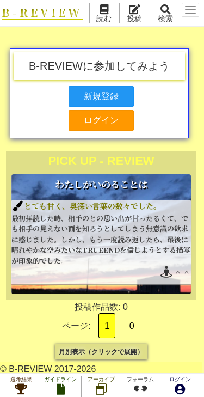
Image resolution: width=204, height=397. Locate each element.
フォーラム (140, 385)
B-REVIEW (43, 13)
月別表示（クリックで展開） (101, 351)
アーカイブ (101, 386)
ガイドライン (60, 386)
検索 (166, 14)
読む (105, 14)
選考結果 (21, 386)
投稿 (135, 14)
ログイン (180, 386)
